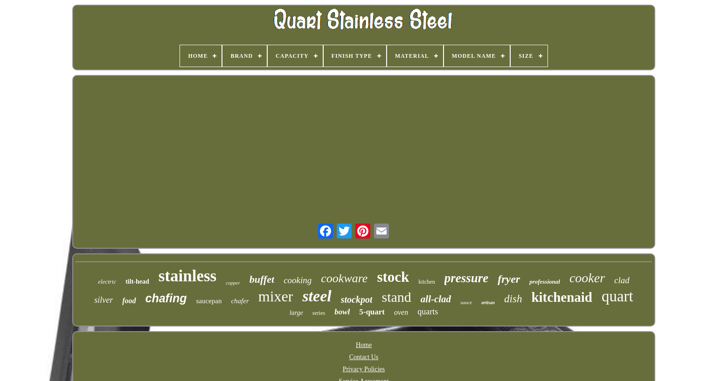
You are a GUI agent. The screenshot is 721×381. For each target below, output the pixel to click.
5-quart (372, 311)
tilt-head (137, 281)
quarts (427, 311)
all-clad (436, 299)
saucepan (209, 301)
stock (393, 277)
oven (401, 312)
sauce (466, 302)
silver (103, 300)
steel (316, 296)
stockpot (357, 299)
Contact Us (364, 357)
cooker (587, 278)
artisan (488, 302)
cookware (344, 278)
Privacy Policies (364, 369)
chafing (166, 298)
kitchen (426, 282)
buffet (262, 279)
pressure (466, 278)
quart (617, 296)
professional (544, 281)
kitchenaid (561, 297)
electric (107, 281)
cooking (298, 280)
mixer (275, 296)
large (296, 312)
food (129, 301)
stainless (187, 276)
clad (622, 280)
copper (233, 283)
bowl (342, 311)
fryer (509, 279)
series (318, 313)
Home (364, 344)
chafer (240, 301)
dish (513, 299)
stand (396, 297)
